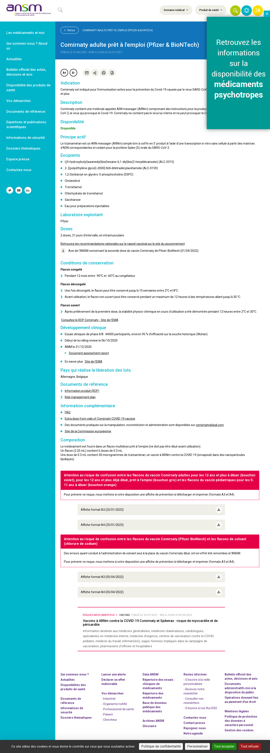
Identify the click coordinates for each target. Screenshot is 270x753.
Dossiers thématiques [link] (23, 148)
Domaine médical (176, 10)
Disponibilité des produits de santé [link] (28, 87)
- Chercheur (109, 718)
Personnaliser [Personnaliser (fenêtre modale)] (197, 746)
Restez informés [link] (195, 673)
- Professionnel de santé (117, 707)
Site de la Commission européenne (88, 431)
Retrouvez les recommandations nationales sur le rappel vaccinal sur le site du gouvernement (123, 243)
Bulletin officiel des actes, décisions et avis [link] (26, 72)
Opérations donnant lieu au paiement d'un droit (241, 698)
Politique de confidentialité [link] (161, 746)
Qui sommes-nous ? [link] (75, 673)
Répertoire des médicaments (153, 694)
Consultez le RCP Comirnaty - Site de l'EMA (89, 320)
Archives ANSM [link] (153, 719)
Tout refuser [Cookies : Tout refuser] (250, 746)
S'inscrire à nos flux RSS (201, 706)
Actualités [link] (14, 59)
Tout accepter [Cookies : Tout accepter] (224, 746)
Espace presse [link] (17, 159)
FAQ (67, 412)
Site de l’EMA (93, 361)
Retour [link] (69, 30)
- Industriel (108, 697)
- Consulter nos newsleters (194, 699)
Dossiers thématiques (76, 716)
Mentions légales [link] (237, 709)
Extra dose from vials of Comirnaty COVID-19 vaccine (100, 418)
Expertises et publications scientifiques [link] (26, 124)
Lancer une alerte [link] (113, 673)
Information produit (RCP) (82, 391)
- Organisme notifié (114, 702)
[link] (27, 10)
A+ (64, 72)
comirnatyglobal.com (210, 425)
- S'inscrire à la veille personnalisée (197, 680)
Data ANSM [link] (150, 673)
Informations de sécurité (72, 709)
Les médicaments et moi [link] (25, 33)
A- (73, 72)
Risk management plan (80, 397)
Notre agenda (193, 732)
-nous (195, 726)
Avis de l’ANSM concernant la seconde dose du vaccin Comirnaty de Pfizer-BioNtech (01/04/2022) (129, 250)
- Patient (107, 713)
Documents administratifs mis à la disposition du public (240, 687)
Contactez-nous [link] (18, 170)
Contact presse (194, 721)
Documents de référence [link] (25, 112)
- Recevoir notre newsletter (194, 690)
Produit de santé (210, 10)
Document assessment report (89, 353)
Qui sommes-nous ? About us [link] (26, 46)
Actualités (68, 678)
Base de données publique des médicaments (155, 705)
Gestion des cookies (239, 728)
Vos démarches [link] (18, 101)
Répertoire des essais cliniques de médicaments (158, 682)
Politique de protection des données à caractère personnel (241, 719)
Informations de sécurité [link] (25, 138)
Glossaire (149, 724)
